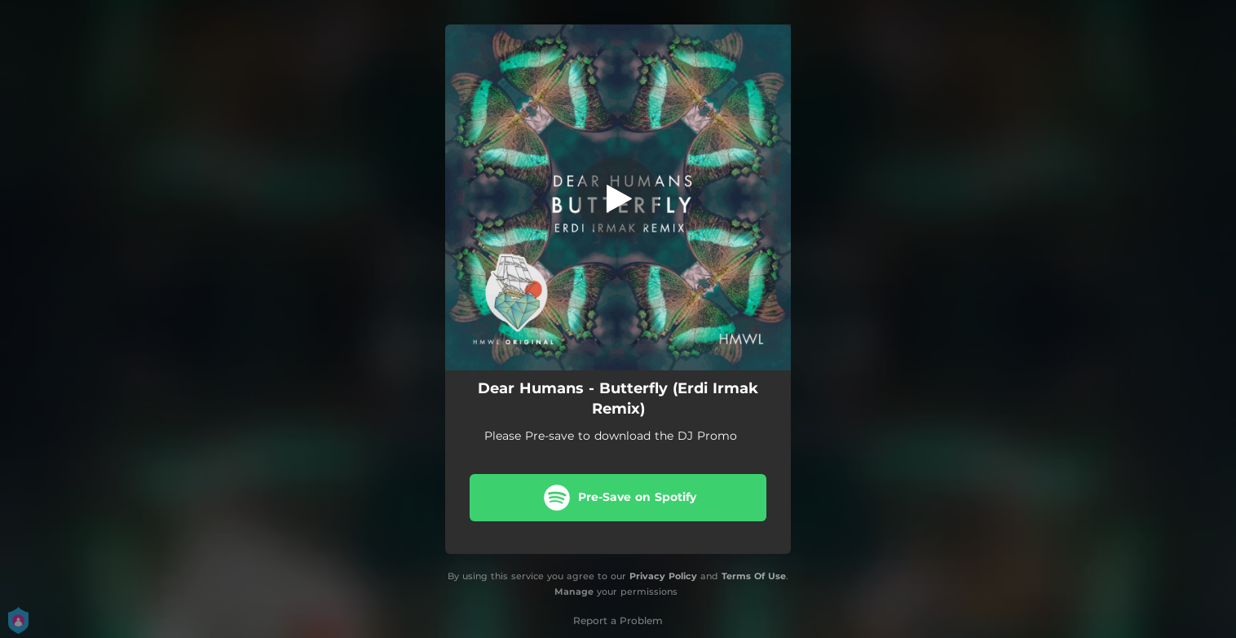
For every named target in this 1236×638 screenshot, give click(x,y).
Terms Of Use (754, 576)
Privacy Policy (663, 576)
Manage (574, 591)
